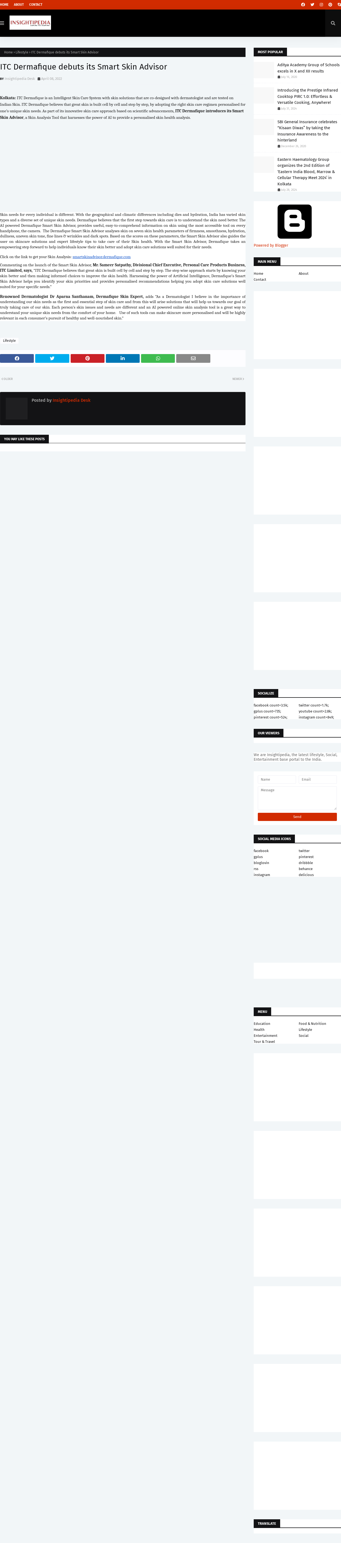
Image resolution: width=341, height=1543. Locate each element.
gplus (258, 857)
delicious (306, 875)
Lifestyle (22, 52)
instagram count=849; (316, 717)
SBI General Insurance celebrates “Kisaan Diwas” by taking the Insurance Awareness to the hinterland (307, 131)
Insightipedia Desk (20, 79)
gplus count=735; (267, 711)
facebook (261, 851)
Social (304, 1036)
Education (262, 1024)
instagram (262, 875)
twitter (304, 851)
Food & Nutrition (312, 1024)
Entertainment (265, 1036)
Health (259, 1030)
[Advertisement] (123, 499)
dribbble (306, 863)
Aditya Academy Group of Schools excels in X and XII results (308, 68)
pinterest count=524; (270, 717)
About (19, 5)
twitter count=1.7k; (314, 705)
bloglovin (261, 863)
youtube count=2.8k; (315, 711)
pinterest (306, 857)
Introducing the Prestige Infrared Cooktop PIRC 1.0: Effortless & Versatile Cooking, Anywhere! (307, 96)
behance (306, 869)
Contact (35, 5)
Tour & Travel (264, 1042)
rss (256, 869)
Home (4, 5)
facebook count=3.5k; (271, 705)
